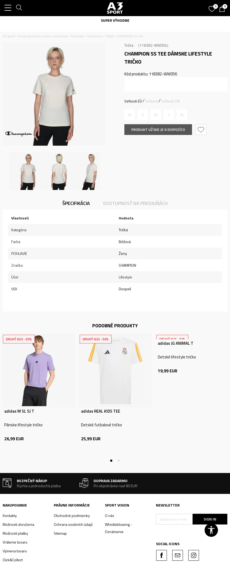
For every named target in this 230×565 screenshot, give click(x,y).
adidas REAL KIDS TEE (100, 411)
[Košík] (223, 9)
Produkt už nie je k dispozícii (158, 129)
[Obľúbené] (213, 7)
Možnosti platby (15, 533)
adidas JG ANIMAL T (175, 343)
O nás (109, 515)
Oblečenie (94, 36)
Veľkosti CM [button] (170, 101)
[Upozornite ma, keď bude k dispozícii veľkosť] (129, 114)
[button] (201, 129)
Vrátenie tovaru (15, 542)
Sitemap (60, 533)
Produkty (77, 36)
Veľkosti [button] (151, 101)
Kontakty (10, 515)
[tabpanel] (38, 397)
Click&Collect (13, 560)
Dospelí (125, 289)
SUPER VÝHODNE (115, 20)
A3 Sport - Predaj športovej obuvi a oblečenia (35, 36)
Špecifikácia (76, 203)
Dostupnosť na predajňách (135, 203)
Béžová (125, 241)
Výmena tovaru (15, 551)
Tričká (109, 36)
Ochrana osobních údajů (73, 524)
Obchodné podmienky (72, 515)
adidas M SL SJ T (19, 411)
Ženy (123, 253)
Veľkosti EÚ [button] (133, 101)
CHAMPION (127, 265)
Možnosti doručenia (18, 524)
